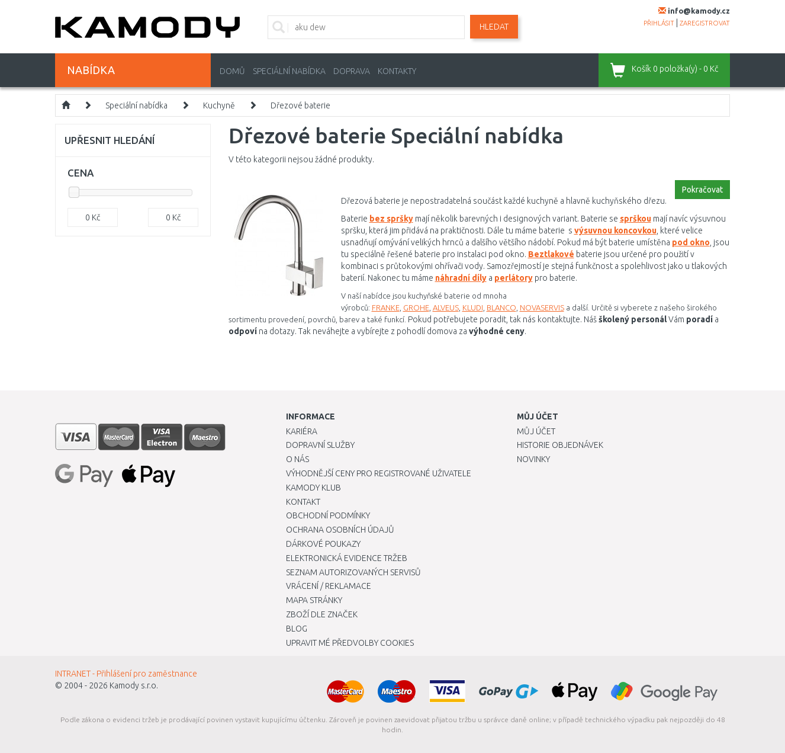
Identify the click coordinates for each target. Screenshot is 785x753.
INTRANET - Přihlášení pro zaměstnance (126, 673)
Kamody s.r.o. (134, 685)
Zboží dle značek (322, 614)
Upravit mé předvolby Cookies (350, 643)
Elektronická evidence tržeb (346, 558)
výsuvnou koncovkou (615, 230)
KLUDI (472, 307)
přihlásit (659, 23)
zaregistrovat (705, 23)
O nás (297, 459)
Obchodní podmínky (328, 515)
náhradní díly (461, 278)
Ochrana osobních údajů (340, 529)
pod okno (691, 242)
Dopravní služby (320, 445)
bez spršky (391, 218)
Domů (232, 71)
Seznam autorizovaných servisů (353, 572)
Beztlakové (551, 254)
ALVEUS (446, 307)
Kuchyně (219, 105)
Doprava (351, 71)
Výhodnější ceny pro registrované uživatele (378, 473)
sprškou (635, 218)
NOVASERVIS (542, 307)
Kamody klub (313, 487)
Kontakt (303, 502)
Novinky (533, 459)
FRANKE (386, 307)
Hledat (494, 26)
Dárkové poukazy (323, 544)
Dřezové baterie (300, 105)
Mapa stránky (314, 600)
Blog (296, 628)
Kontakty (397, 71)
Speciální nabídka (289, 71)
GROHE (416, 307)
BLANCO (501, 307)
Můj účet (536, 431)
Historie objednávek (560, 445)
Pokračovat (702, 189)
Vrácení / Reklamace (328, 586)
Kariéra (301, 431)
